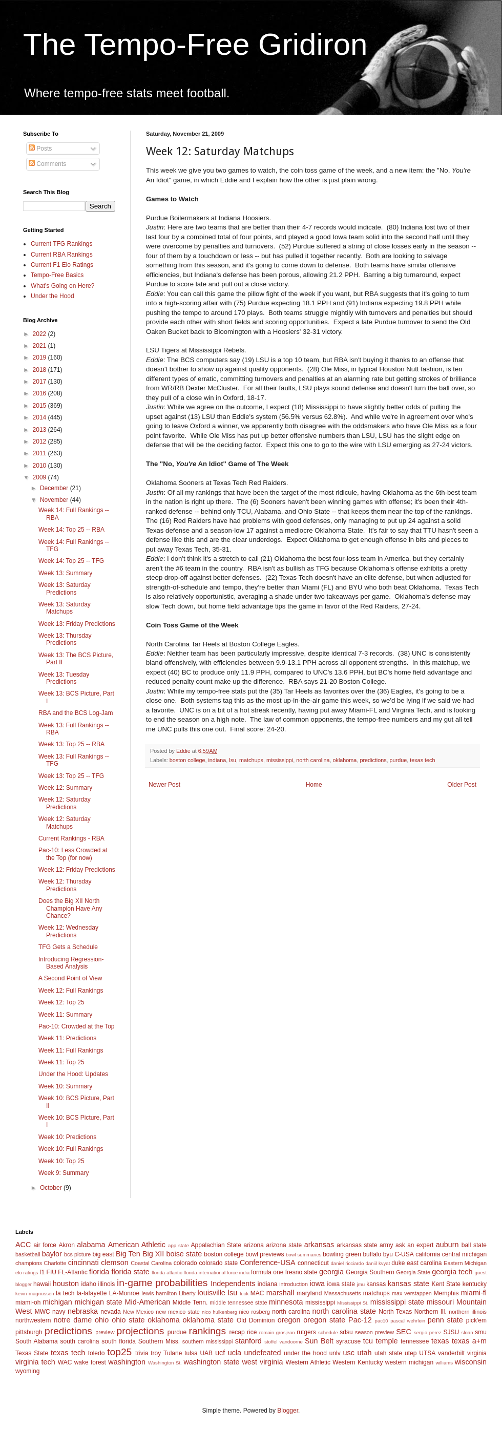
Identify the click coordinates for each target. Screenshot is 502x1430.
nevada (110, 1311)
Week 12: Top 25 (61, 1002)
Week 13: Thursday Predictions (65, 639)
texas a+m (469, 1341)
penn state (445, 1320)
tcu (368, 1341)
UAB (206, 1353)
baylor (52, 1254)
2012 (40, 441)
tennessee (415, 1341)
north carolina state (344, 1311)
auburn (447, 1244)
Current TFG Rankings (62, 243)
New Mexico (138, 1312)
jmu (361, 1284)
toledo (96, 1353)
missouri (440, 1302)
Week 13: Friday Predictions (76, 623)
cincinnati (83, 1262)
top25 (119, 1352)
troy (156, 1353)
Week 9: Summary (63, 1172)
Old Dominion (256, 1320)
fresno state (301, 1272)
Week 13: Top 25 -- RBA (71, 744)
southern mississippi (207, 1341)
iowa (317, 1283)
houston (66, 1283)
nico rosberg (254, 1312)
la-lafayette (92, 1293)
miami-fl (474, 1293)
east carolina (424, 1263)
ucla (234, 1353)
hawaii (42, 1284)
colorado (185, 1263)
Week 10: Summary (65, 1086)
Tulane (172, 1353)
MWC (42, 1311)
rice (252, 1332)
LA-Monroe (124, 1293)
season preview (374, 1332)
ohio (102, 1320)
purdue (398, 760)
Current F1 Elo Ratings (62, 264)
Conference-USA (268, 1262)
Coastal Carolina (151, 1263)
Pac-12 (360, 1320)
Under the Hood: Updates (73, 1074)
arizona (254, 1245)
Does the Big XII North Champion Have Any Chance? (70, 908)
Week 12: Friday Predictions (76, 869)
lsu (232, 760)
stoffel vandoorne (283, 1341)
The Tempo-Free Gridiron (195, 44)
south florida (118, 1341)
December (55, 488)
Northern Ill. (430, 1311)
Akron (66, 1245)
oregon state (324, 1320)
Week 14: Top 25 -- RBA (71, 529)
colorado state (218, 1263)
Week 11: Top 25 (61, 1062)
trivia (141, 1353)
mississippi (279, 760)
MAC (257, 1293)
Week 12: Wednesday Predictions (68, 931)
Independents (233, 1283)
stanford (248, 1341)
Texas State (31, 1353)
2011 (40, 453)
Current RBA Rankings (62, 254)
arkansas (319, 1244)
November (55, 499)
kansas (376, 1284)
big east (103, 1254)
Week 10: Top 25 (61, 1161)
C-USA (403, 1254)
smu (481, 1332)
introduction (293, 1284)
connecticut (313, 1263)
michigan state (98, 1302)
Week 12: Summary (65, 787)
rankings (207, 1331)
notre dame (73, 1320)
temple (386, 1341)
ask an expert (414, 1245)
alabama (91, 1244)
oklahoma (345, 760)
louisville (211, 1293)
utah (364, 1353)
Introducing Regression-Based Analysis (70, 963)
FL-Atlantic (72, 1272)
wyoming (27, 1371)
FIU (51, 1272)
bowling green (342, 1254)
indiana (217, 760)
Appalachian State (216, 1245)
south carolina (79, 1341)
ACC (23, 1244)
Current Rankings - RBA (71, 838)
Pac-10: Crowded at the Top (76, 1026)
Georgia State (413, 1272)
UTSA (427, 1353)
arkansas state (357, 1245)
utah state (388, 1353)
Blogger (287, 1410)
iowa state (340, 1284)
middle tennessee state (238, 1302)
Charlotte (55, 1263)
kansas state (408, 1283)
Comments (47, 163)
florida (99, 1272)
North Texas (395, 1311)
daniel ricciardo (347, 1263)
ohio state (128, 1320)
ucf (220, 1353)
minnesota (286, 1302)
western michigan (409, 1362)
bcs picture (77, 1254)
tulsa (190, 1353)
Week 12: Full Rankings (70, 990)
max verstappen (412, 1293)
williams (444, 1362)
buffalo (372, 1254)
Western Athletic (308, 1362)
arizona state (284, 1245)
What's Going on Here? (62, 285)
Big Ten (128, 1254)
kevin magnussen (34, 1293)
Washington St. (165, 1362)
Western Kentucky (357, 1362)
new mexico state (178, 1312)
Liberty (187, 1293)
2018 (40, 369)
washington (126, 1362)
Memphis (446, 1293)
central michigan (464, 1254)
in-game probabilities (162, 1282)
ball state (474, 1245)
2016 (40, 393)
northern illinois (468, 1312)
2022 (40, 334)
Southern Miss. (159, 1341)
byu (388, 1254)
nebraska (83, 1311)
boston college (187, 760)
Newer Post (164, 784)
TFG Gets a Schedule (68, 947)
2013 (40, 429)
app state (178, 1245)
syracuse (348, 1341)
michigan (57, 1302)
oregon (289, 1320)
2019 (40, 357)
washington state (211, 1362)
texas (440, 1341)
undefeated (262, 1353)
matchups (251, 760)
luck (244, 1293)
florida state (130, 1272)
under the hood (305, 1353)
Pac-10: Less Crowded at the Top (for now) (73, 854)
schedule (328, 1332)
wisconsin (471, 1362)
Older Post (461, 784)
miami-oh (27, 1302)
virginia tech (35, 1362)
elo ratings (26, 1272)
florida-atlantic (167, 1272)
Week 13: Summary (65, 573)
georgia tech (452, 1272)
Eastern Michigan (465, 1263)
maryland (309, 1293)
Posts (40, 148)
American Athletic (136, 1244)
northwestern (33, 1320)
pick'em (476, 1320)
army (386, 1245)
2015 (40, 405)
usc (348, 1353)
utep (410, 1353)
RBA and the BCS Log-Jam (75, 713)
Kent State (445, 1284)
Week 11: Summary (65, 1014)
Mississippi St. (352, 1303)
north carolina (312, 760)
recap (237, 1332)
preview (104, 1332)
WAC (65, 1362)
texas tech (422, 760)
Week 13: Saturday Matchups (64, 608)
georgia (331, 1272)
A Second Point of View (70, 978)
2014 (40, 417)
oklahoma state (208, 1320)
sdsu (346, 1332)
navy (58, 1311)
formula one (267, 1272)
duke (398, 1263)
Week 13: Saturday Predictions (64, 588)
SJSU (451, 1332)
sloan (467, 1332)
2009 (40, 477)
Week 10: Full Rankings (70, 1148)
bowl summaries (303, 1254)
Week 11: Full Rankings (70, 1050)
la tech (65, 1293)
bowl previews (264, 1254)
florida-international (204, 1272)
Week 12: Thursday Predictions (65, 885)
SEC (403, 1332)
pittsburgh (29, 1332)
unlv (335, 1353)
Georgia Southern (370, 1272)
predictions (373, 760)
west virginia (262, 1362)
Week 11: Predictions (67, 1038)
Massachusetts (342, 1293)
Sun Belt (319, 1341)
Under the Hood (52, 296)
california (427, 1254)
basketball (27, 1254)
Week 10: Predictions (67, 1137)
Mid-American (147, 1302)
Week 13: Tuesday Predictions (63, 678)
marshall (280, 1293)
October (52, 1187)
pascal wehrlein (407, 1320)
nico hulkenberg (219, 1312)
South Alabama (36, 1341)
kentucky (475, 1284)
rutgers (306, 1332)
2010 (40, 465)
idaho (88, 1284)
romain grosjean (277, 1332)
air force (45, 1245)
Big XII (153, 1254)
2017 (40, 381)
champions (28, 1263)
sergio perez (428, 1332)
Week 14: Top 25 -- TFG (71, 560)
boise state (184, 1254)
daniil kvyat (377, 1263)
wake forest (90, 1362)
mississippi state (397, 1302)
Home (314, 784)
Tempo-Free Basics (57, 275)
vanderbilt (451, 1353)
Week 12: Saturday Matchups (64, 822)
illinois (106, 1284)
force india (238, 1272)
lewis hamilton (159, 1293)
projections (140, 1331)
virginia (477, 1353)
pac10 (381, 1320)
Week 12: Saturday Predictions (64, 803)
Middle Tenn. (190, 1302)
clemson (115, 1262)
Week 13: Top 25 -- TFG (71, 776)
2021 (40, 345)
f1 (42, 1272)
